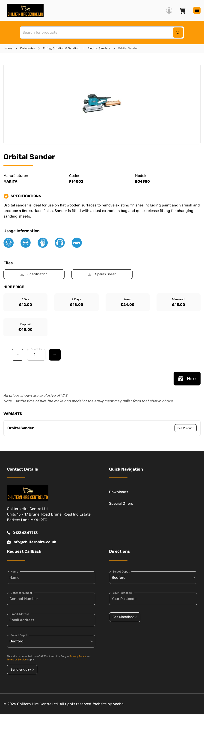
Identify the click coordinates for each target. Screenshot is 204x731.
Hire (187, 378)
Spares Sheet (102, 274)
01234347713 (22, 533)
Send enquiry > (22, 669)
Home (8, 48)
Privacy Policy (77, 656)
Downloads (118, 492)
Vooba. (118, 704)
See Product (185, 428)
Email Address (20, 614)
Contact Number (21, 592)
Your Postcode (122, 592)
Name (14, 571)
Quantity (36, 349)
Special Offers (121, 503)
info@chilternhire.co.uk (31, 542)
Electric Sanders (99, 48)
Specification (34, 274)
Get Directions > (124, 617)
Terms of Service (17, 659)
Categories (27, 48)
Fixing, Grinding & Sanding (61, 48)
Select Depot (19, 635)
